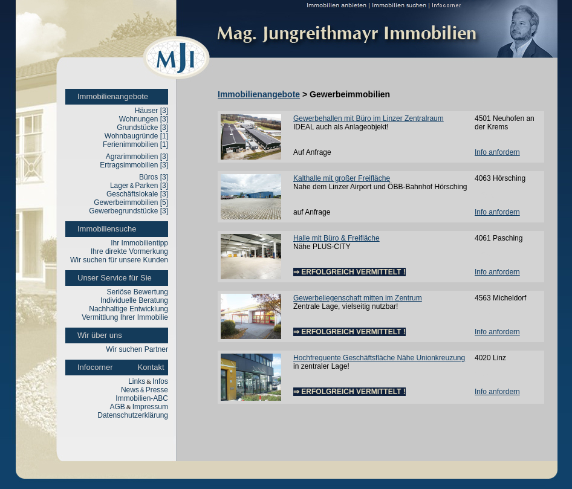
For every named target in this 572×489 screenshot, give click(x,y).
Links (136, 381)
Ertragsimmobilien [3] (134, 165)
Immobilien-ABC (141, 398)
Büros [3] (153, 177)
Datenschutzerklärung (132, 415)
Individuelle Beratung (134, 300)
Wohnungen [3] (143, 119)
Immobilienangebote (112, 96)
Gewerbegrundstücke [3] (128, 211)
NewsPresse (144, 390)
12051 (485, 255)
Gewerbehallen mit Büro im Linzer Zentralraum (368, 118)
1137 (483, 315)
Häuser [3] (151, 110)
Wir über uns (99, 335)
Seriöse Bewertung (137, 292)
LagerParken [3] (139, 185)
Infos (160, 381)
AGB (117, 407)
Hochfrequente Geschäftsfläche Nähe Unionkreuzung (379, 358)
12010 (485, 195)
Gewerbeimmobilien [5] (131, 202)
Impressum (150, 407)
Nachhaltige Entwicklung (128, 309)
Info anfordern (497, 152)
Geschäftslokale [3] (137, 194)
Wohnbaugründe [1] (136, 136)
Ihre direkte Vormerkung (129, 251)
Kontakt (151, 367)
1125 (483, 375)
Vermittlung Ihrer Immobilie (125, 317)
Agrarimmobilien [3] (137, 156)
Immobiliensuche (107, 228)
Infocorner (95, 367)
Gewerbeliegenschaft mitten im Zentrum (357, 298)
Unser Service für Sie (114, 277)
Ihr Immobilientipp (139, 243)
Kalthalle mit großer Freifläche (341, 178)
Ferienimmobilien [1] (135, 144)
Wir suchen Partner (137, 349)
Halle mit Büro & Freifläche (336, 238)
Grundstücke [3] (142, 127)
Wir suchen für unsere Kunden (119, 260)
